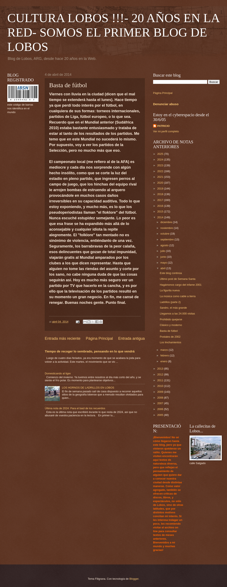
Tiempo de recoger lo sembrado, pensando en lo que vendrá (90, 351)
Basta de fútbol (169, 330)
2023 (160, 165)
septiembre (167, 239)
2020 (160, 182)
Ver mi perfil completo (166, 131)
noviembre (167, 228)
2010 (160, 386)
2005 (160, 415)
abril (163, 268)
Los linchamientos (170, 342)
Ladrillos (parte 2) (170, 302)
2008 (160, 397)
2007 (160, 403)
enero (164, 361)
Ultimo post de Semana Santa (177, 278)
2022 (160, 171)
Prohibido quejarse (171, 319)
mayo (164, 262)
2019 (160, 188)
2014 (160, 217)
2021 (160, 176)
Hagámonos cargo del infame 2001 (180, 284)
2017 (160, 200)
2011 (160, 380)
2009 (160, 391)
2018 (160, 194)
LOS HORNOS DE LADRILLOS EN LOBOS (88, 387)
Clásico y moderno (171, 325)
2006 (160, 409)
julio (163, 250)
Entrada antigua (131, 338)
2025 (160, 153)
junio (163, 256)
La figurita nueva (170, 290)
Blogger (133, 578)
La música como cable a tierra (178, 296)
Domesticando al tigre (58, 373)
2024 (160, 159)
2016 (160, 205)
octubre (165, 233)
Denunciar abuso (165, 104)
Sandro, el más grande (173, 307)
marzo (164, 349)
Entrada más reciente (62, 338)
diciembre (166, 222)
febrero (165, 355)
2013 (160, 368)
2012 (160, 374)
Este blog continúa (171, 273)
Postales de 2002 (170, 336)
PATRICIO (163, 125)
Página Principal (99, 338)
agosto (164, 245)
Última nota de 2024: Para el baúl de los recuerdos (75, 408)
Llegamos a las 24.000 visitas (177, 313)
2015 (160, 211)
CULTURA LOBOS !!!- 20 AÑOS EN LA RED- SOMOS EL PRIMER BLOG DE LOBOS (113, 32)
